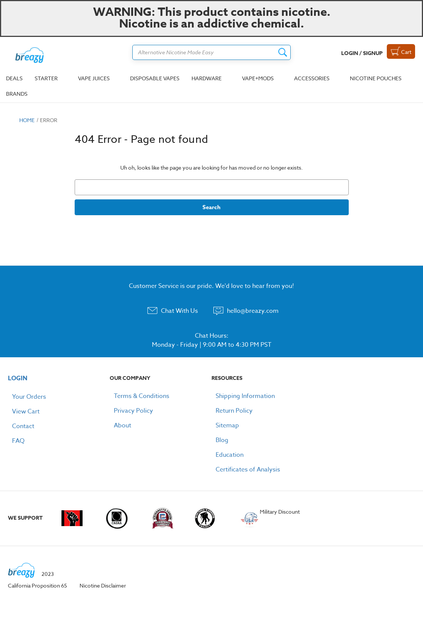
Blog (222, 440)
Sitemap (227, 425)
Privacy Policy (133, 410)
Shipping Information (245, 396)
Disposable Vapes (154, 78)
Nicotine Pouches (376, 78)
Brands (17, 93)
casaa (117, 518)
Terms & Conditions (141, 396)
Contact (23, 426)
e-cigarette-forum (162, 518)
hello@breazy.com (253, 310)
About (122, 425)
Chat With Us (179, 310)
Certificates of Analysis (248, 469)
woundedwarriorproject (207, 518)
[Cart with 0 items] (401, 51)
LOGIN (18, 378)
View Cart (26, 411)
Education (230, 454)
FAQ (18, 440)
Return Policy (234, 410)
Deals (14, 78)
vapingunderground (72, 518)
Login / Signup (362, 53)
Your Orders (29, 396)
